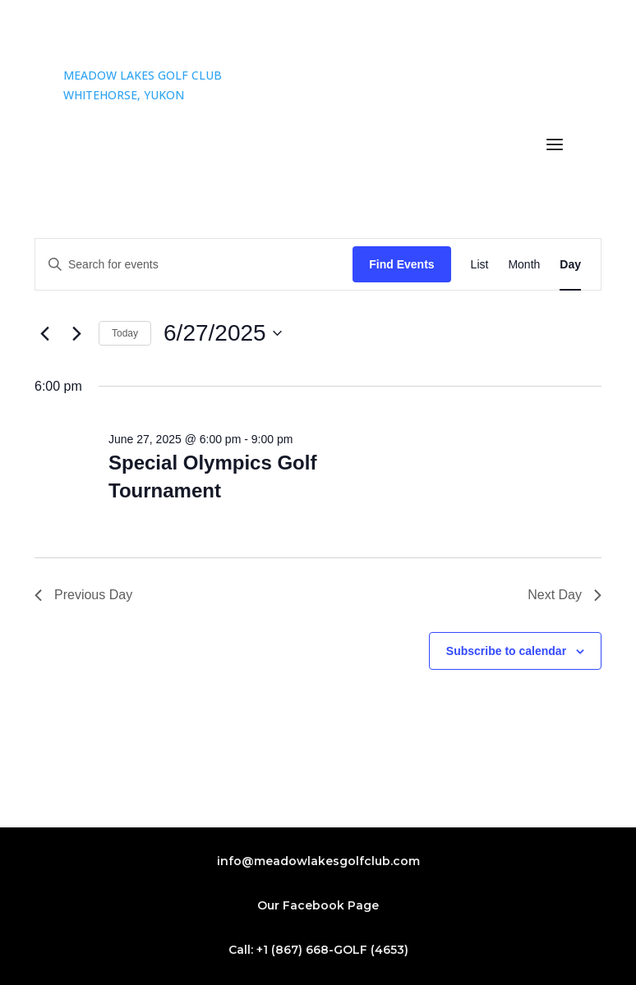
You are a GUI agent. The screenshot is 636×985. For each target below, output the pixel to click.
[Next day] (76, 333)
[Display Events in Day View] (570, 265)
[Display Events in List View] (480, 265)
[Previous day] (44, 333)
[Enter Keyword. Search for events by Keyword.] (194, 265)
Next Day (564, 595)
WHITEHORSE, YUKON (123, 95)
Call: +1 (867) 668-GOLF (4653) (318, 949)
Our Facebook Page (318, 905)
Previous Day (83, 595)
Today (125, 333)
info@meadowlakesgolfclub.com (318, 861)
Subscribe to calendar (506, 650)
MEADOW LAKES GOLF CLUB (142, 75)
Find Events (401, 264)
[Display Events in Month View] (524, 265)
